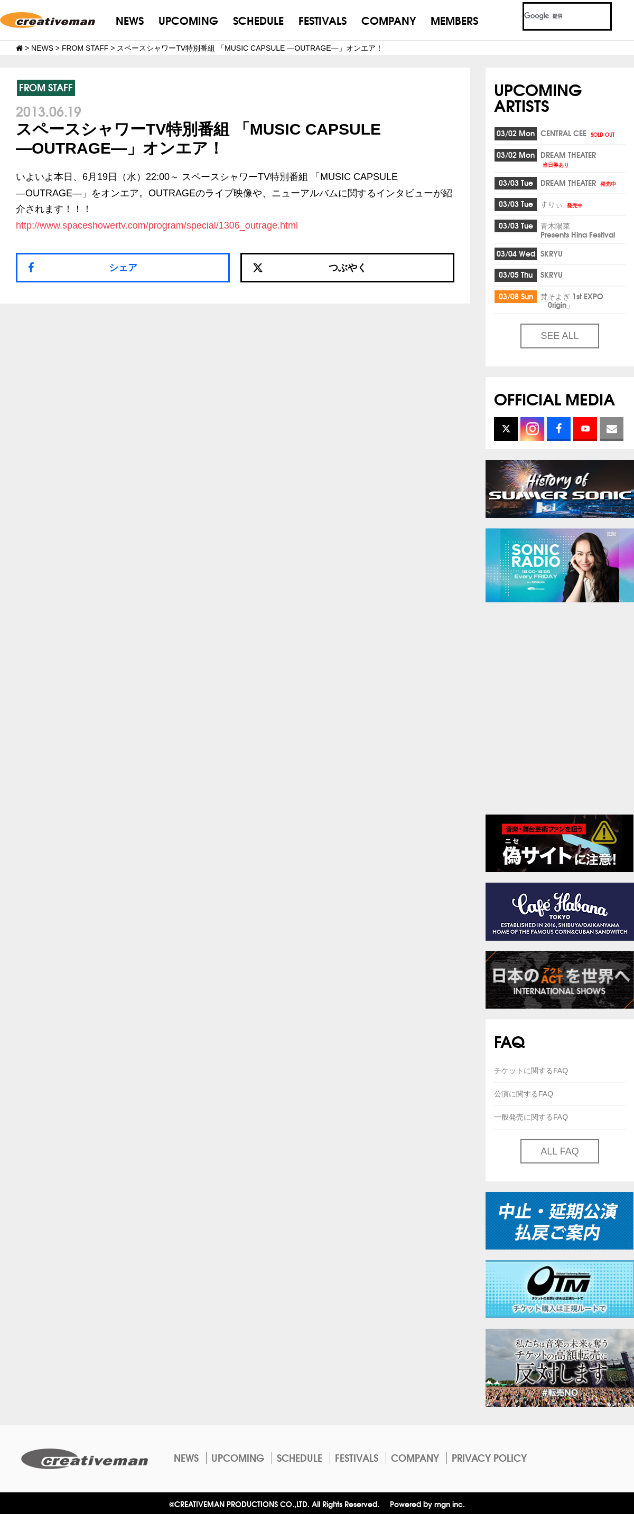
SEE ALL (559, 335)
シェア (123, 267)
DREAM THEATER (568, 158)
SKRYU (551, 253)
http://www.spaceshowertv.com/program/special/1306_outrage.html (157, 225)
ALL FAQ (559, 1151)
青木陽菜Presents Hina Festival (577, 230)
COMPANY (388, 20)
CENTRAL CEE (578, 133)
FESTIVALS (323, 20)
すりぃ (562, 204)
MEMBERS (454, 20)
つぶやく (310, 267)
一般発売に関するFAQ (531, 1117)
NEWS (130, 20)
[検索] (554, 16)
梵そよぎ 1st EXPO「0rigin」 (571, 300)
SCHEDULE (258, 20)
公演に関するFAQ (523, 1094)
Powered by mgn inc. (427, 1504)
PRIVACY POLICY (489, 1457)
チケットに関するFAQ (531, 1070)
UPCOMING (188, 20)
